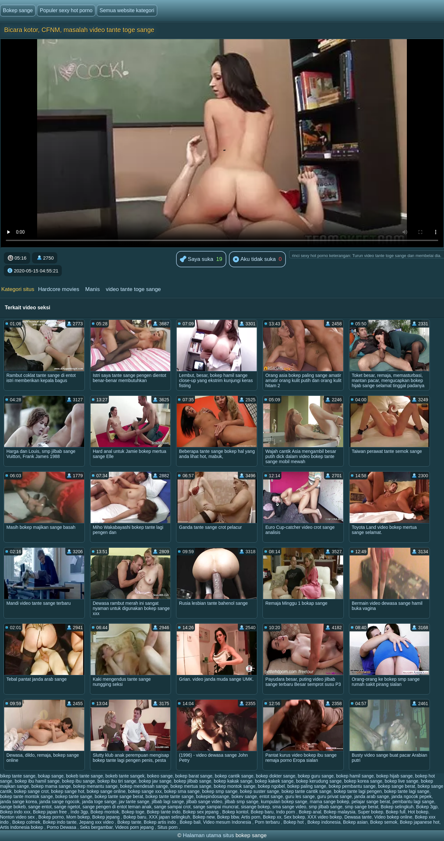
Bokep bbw (228, 817)
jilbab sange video (204, 801)
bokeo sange (160, 776)
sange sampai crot (172, 806)
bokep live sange (401, 781)
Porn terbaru (268, 822)
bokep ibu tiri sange (116, 781)
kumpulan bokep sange (284, 801)
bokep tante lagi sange (406, 791)
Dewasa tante (358, 817)
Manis (92, 289)
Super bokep (370, 811)
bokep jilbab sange (192, 781)
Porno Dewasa (62, 827)
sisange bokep (255, 806)
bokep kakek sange (274, 781)
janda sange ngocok (59, 801)
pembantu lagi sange (413, 801)
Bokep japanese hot (420, 822)
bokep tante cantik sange (307, 791)
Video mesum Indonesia (227, 822)
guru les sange (300, 796)
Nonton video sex (18, 817)
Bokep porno (51, 817)
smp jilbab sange (325, 806)
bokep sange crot (31, 791)
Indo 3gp (79, 811)
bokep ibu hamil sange (37, 781)
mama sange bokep (329, 801)
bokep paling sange (306, 786)
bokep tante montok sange (26, 796)
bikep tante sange (18, 776)
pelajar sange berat (370, 801)
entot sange (271, 796)
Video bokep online (393, 817)
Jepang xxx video (97, 822)
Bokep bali (190, 822)
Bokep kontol (235, 811)
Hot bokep (418, 811)
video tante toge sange (133, 289)
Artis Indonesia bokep (22, 827)
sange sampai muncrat (215, 806)
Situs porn (168, 827)
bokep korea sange (363, 781)
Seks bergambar (96, 827)
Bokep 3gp (427, 806)
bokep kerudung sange (319, 781)
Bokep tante (129, 822)
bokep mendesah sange (144, 786)
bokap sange (50, 776)
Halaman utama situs (208, 835)
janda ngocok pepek (412, 796)
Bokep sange (18, 10)
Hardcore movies (58, 289)
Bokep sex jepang (201, 811)
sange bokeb (13, 806)
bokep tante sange (73, 796)
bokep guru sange (316, 776)
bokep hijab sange (394, 776)
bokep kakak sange (233, 781)
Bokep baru (262, 811)
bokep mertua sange (190, 786)
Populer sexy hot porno (66, 10)
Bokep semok (383, 822)
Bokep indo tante (60, 822)
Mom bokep (78, 817)
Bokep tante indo (163, 811)
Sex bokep (294, 817)
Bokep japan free (50, 811)
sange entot (40, 806)
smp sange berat (361, 806)
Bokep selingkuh (397, 806)
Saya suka (196, 259)
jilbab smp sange (241, 801)
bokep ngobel (271, 786)
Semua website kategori (127, 10)
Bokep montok (105, 811)
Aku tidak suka (254, 259)
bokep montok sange (234, 786)
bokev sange (244, 796)
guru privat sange (334, 796)
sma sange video (289, 806)
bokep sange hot (68, 791)
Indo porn (286, 811)
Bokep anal (310, 811)
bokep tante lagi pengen (358, 791)
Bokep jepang (106, 817)
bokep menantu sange (95, 786)
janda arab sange (371, 796)
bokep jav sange (155, 781)
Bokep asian (355, 822)
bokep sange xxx (145, 791)
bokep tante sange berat (119, 796)
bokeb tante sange (84, 776)
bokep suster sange (259, 791)
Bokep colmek (26, 822)
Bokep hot (294, 822)
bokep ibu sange (78, 781)
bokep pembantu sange (352, 786)
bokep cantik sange (234, 776)
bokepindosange (212, 796)
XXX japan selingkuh (169, 817)
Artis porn (250, 817)
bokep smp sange (220, 791)
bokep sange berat (396, 786)
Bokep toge (133, 811)
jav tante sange (134, 801)
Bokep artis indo (160, 822)
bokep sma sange (182, 791)
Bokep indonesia (324, 822)
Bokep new (204, 817)
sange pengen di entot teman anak (117, 806)
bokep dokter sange (275, 776)
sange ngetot (67, 806)
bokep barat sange (193, 776)
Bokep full (395, 811)
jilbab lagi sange (168, 801)
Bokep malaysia (339, 811)
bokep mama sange (51, 786)
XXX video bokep (325, 817)
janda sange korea (18, 801)
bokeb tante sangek (124, 776)
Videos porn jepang (135, 827)
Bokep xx (272, 817)
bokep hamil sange (355, 776)
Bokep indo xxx (15, 811)
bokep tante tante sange (170, 796)
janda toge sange (99, 801)
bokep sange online (106, 791)
